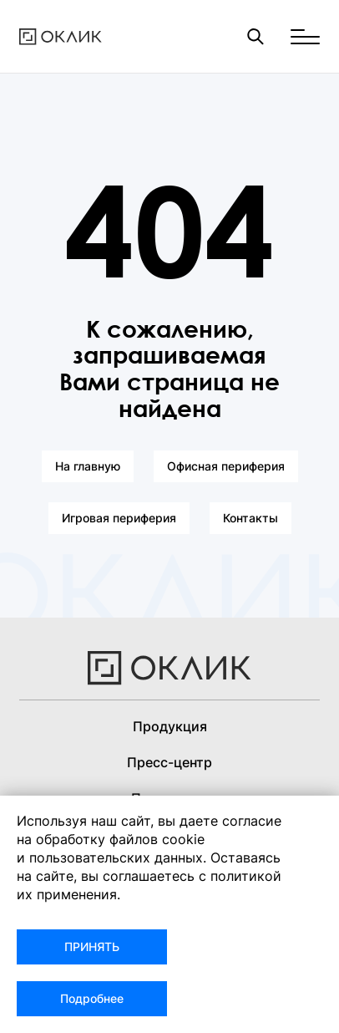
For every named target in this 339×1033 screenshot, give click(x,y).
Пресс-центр (169, 762)
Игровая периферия (119, 518)
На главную (87, 466)
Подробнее (92, 998)
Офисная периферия (226, 466)
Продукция (170, 726)
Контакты (250, 518)
